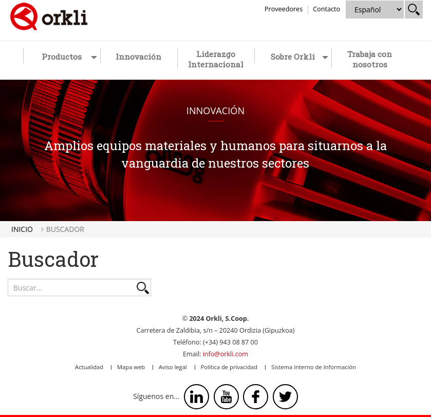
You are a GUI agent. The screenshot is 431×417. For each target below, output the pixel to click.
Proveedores (284, 9)
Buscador (65, 229)
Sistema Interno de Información (313, 367)
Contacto (326, 9)
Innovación (138, 56)
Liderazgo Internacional (215, 59)
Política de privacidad (229, 367)
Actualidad (89, 367)
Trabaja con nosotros (369, 59)
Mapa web (131, 367)
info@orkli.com (225, 354)
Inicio (22, 229)
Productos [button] (69, 56)
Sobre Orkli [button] (299, 56)
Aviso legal (173, 367)
